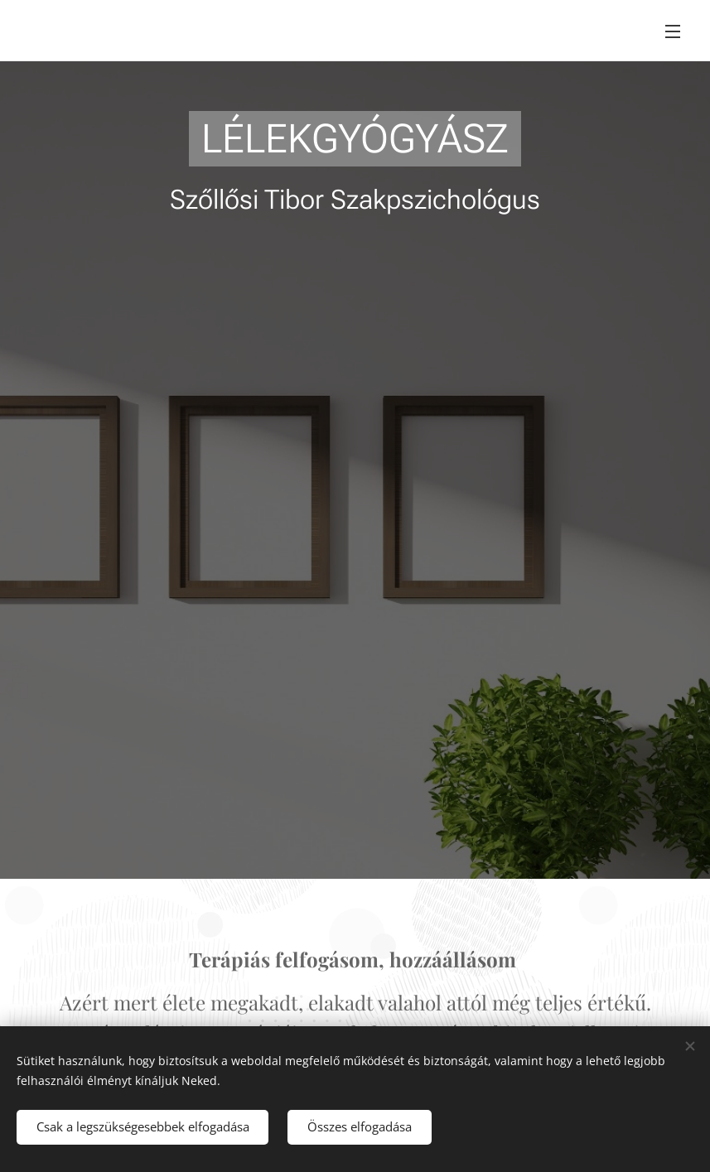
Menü (672, 31)
